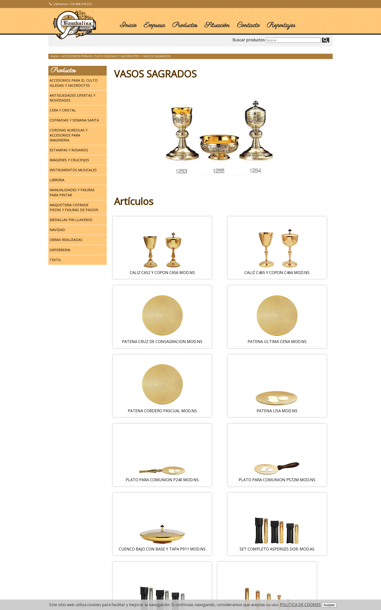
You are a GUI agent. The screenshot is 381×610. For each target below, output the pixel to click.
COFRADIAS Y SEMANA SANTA (74, 120)
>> (249, 525)
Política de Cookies (65, 577)
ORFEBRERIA (60, 250)
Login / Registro (63, 552)
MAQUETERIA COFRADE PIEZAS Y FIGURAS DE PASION (74, 207)
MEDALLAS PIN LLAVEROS (71, 219)
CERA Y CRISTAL (63, 110)
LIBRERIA (57, 180)
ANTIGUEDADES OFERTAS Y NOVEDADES (72, 98)
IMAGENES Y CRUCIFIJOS (69, 160)
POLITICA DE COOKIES (300, 604)
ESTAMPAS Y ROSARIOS (69, 150)
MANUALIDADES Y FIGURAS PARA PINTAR (72, 192)
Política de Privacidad (67, 571)
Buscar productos (249, 40)
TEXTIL (55, 260)
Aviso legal (59, 565)
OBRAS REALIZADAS (66, 239)
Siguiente (229, 525)
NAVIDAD (57, 229)
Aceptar (329, 605)
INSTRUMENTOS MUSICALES (73, 170)
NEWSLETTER (130, 560)
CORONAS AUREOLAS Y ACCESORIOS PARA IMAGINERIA (68, 135)
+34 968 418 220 (80, 4)
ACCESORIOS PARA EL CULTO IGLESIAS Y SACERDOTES (74, 82)
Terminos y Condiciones (69, 558)
